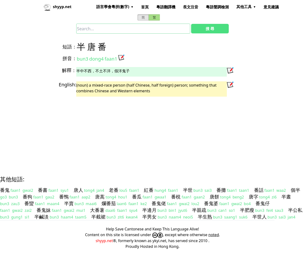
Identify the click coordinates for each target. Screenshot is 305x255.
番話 (259, 190)
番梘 (176, 196)
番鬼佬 (159, 203)
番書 (42, 190)
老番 (113, 190)
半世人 (259, 216)
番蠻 (29, 203)
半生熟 (205, 216)
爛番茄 (109, 203)
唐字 (253, 196)
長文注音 (190, 7)
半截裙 (98, 216)
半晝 (286, 196)
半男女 (149, 216)
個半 (295, 190)
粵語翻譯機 (165, 7)
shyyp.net (104, 240)
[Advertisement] (144, 132)
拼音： (69, 58)
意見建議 (271, 7)
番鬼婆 (211, 203)
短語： (69, 46)
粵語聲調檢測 (217, 7)
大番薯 (97, 210)
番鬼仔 (262, 203)
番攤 (221, 190)
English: (67, 84)
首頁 (145, 7)
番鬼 (5, 190)
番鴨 (64, 196)
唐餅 (214, 196)
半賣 (69, 203)
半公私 (295, 210)
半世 (188, 190)
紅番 (148, 190)
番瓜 (137, 196)
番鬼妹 (43, 210)
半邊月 (149, 210)
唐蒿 (100, 196)
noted (213, 234)
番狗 (27, 196)
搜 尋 (210, 28)
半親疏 (199, 210)
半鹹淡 (41, 216)
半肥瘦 (247, 210)
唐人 (78, 190)
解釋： (69, 70)
